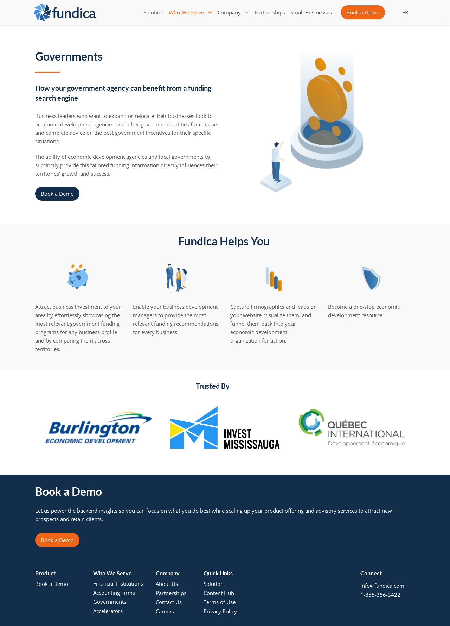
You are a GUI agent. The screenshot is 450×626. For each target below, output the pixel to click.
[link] (153, 12)
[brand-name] (65, 12)
